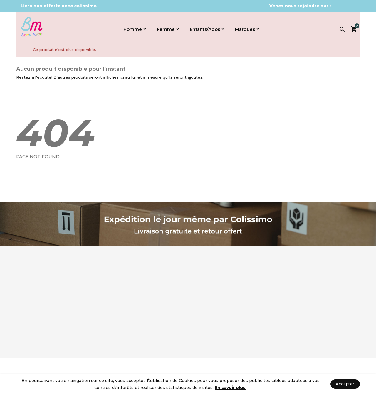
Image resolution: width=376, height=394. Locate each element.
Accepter (345, 384)
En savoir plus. (230, 387)
